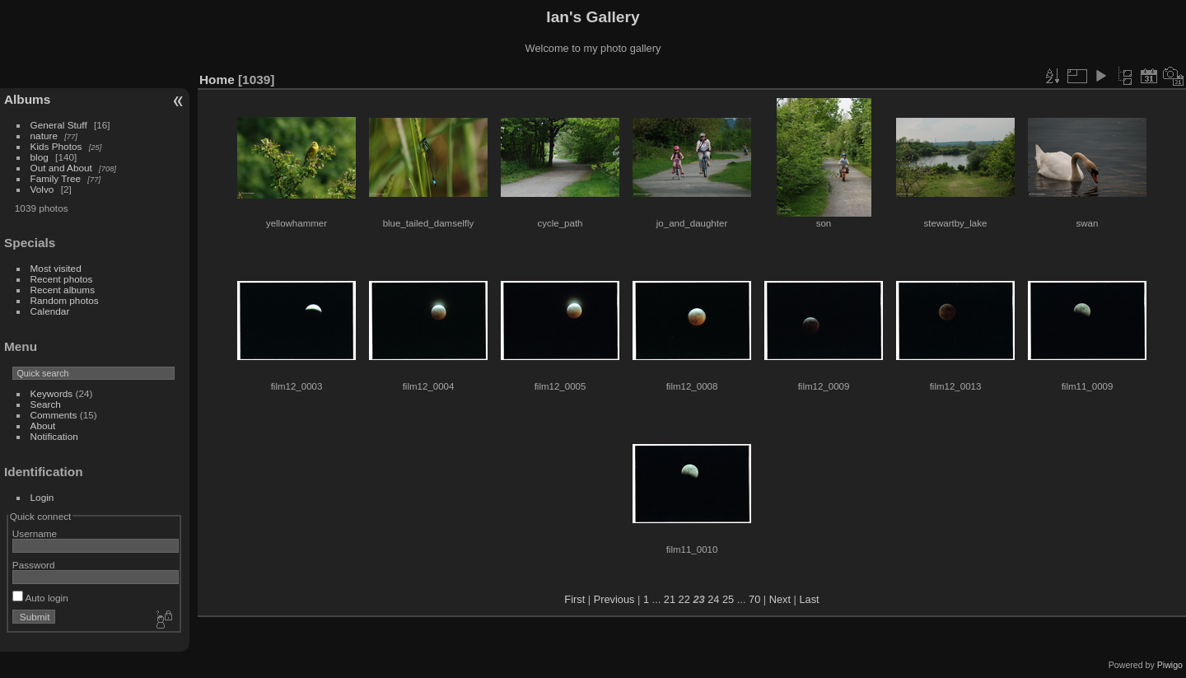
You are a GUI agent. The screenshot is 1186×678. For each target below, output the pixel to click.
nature (44, 135)
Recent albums (62, 289)
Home (217, 79)
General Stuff (58, 124)
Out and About (61, 167)
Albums (27, 99)
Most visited (56, 268)
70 (754, 599)
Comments (53, 414)
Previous (614, 599)
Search (45, 404)
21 (669, 599)
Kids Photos (56, 146)
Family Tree (55, 178)
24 (713, 599)
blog (39, 157)
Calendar (50, 311)
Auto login (40, 597)
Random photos (64, 300)
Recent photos (61, 279)
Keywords (51, 393)
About (43, 425)
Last (809, 599)
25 (728, 599)
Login (42, 497)
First (574, 599)
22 (684, 599)
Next (780, 599)
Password (33, 564)
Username (34, 533)
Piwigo (1170, 665)
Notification (54, 436)
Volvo (42, 189)
